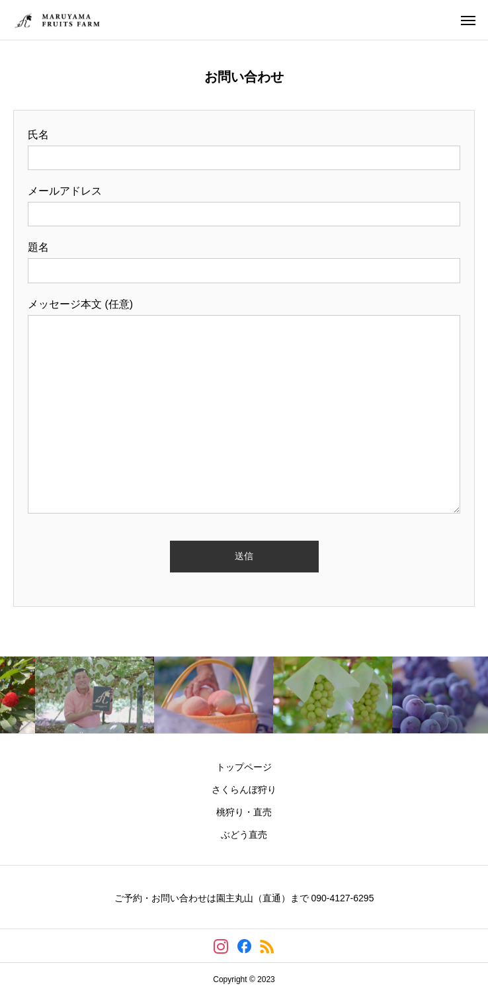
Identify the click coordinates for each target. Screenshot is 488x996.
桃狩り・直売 (244, 812)
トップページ (244, 767)
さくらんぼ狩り (244, 789)
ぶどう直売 (244, 834)
